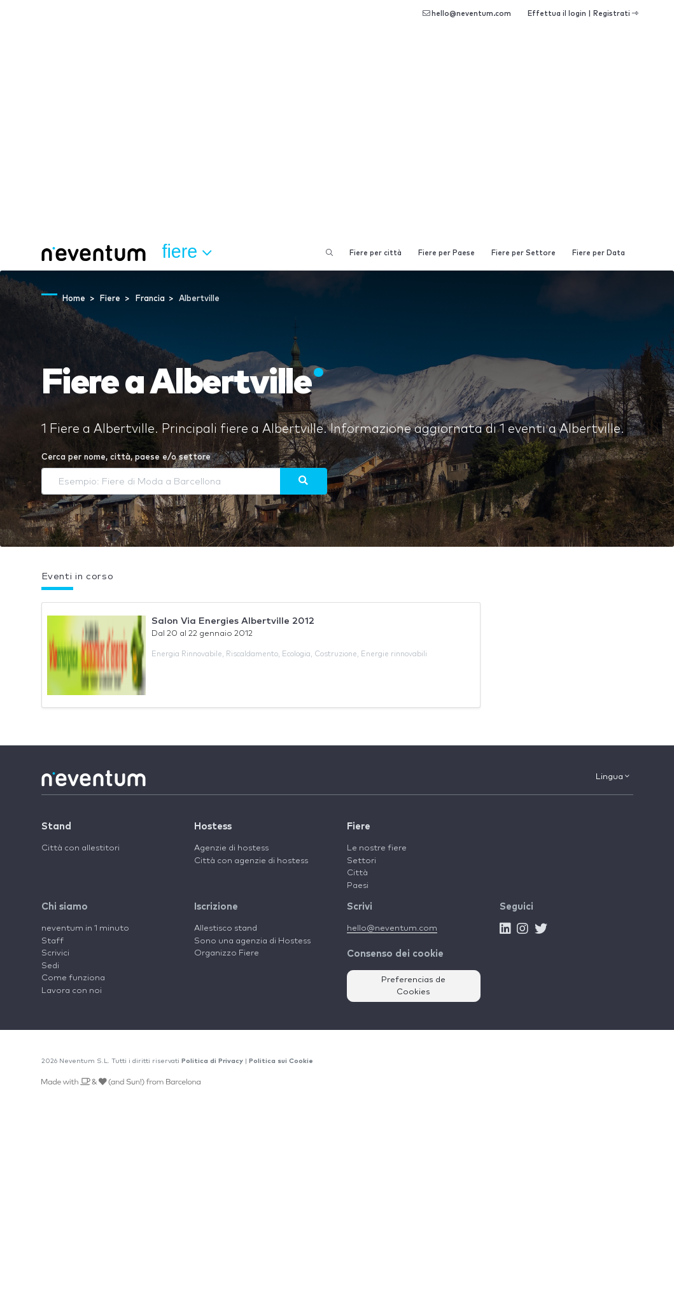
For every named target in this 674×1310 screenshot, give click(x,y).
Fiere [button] (187, 252)
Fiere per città (375, 253)
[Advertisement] (337, 140)
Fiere (358, 826)
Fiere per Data (598, 253)
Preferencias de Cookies (413, 986)
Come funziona (73, 978)
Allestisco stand (225, 928)
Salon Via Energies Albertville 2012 (232, 621)
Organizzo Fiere (226, 953)
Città (357, 873)
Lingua (612, 776)
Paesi (358, 886)
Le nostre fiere (377, 848)
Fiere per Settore (523, 253)
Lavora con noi (71, 991)
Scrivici (55, 953)
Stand (56, 826)
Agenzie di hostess (231, 848)
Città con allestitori (80, 848)
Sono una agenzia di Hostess (252, 941)
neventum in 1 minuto (85, 928)
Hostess (213, 826)
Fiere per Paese (446, 253)
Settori (361, 861)
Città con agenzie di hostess (251, 861)
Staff (52, 941)
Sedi (50, 966)
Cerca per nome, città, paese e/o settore (126, 457)
